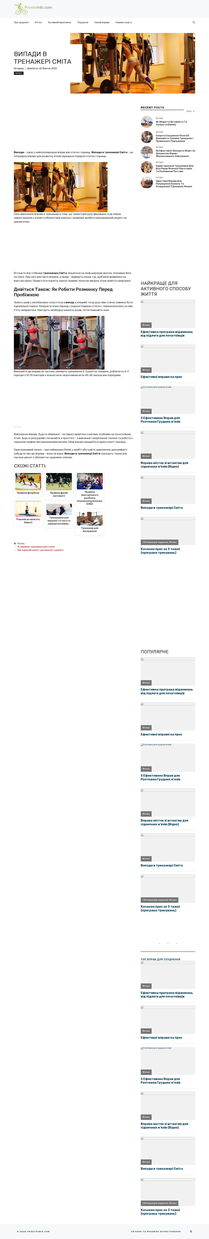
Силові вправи (101, 22)
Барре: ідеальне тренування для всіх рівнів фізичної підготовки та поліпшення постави (174, 168)
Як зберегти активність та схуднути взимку (171, 123)
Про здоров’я (21, 22)
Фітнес (38, 22)
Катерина (19, 68)
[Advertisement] (74, 128)
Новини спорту (124, 22)
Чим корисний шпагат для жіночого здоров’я (40, 550)
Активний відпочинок (59, 22)
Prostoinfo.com (38, 1232)
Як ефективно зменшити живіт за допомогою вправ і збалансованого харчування (175, 153)
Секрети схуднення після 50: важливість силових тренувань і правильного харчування (174, 138)
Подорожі (82, 22)
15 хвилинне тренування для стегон (36, 546)
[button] (194, 22)
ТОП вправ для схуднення (160, 959)
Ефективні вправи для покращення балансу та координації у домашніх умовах (174, 184)
